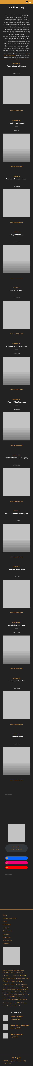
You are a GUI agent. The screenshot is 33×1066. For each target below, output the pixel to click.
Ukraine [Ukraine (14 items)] (24, 999)
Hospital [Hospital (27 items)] (6, 984)
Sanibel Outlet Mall (17, 1016)
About (5, 921)
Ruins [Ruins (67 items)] (12, 996)
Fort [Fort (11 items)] (4, 978)
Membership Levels (9, 918)
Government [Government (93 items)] (9, 981)
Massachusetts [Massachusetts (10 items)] (17, 987)
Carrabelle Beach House (16, 569)
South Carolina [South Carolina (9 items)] (6, 999)
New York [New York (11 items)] (14, 989)
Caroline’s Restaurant (16, 123)
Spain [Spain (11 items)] (19, 999)
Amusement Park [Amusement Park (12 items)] (8, 970)
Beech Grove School (17, 1034)
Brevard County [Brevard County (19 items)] (19, 970)
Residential (16, 176)
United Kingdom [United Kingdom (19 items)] (8, 1003)
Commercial (16, 63)
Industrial (6, 934)
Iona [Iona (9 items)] (16, 984)
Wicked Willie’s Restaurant (16, 402)
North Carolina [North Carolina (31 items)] (22, 989)
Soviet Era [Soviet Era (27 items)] (14, 999)
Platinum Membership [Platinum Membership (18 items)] (10, 994)
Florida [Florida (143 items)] (23, 975)
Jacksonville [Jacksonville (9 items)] (24, 984)
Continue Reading (16, 110)
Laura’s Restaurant (16, 737)
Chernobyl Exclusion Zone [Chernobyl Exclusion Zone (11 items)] (16, 972)
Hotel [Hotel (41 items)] (12, 984)
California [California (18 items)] (6, 972)
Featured (6, 928)
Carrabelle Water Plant (16, 625)
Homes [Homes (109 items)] (19, 981)
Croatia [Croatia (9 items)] (11, 976)
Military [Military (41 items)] (25, 987)
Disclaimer (6, 943)
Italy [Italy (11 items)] (19, 984)
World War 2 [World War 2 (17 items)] (16, 1006)
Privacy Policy (7, 940)
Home (5, 915)
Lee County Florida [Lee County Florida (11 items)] (8, 987)
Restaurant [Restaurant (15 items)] (6, 997)
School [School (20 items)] (18, 997)
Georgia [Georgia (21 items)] (18, 978)
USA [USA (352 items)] (17, 1002)
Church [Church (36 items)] (5, 976)
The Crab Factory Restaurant (16, 346)
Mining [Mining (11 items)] (4, 989)
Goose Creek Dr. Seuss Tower (20, 1025)
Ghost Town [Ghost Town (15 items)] (25, 978)
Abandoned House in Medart (16, 179)
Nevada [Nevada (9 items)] (9, 989)
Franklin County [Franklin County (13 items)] (10, 978)
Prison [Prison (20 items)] (28, 994)
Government (16, 622)
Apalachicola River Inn (17, 681)
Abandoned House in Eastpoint (16, 514)
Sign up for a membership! (16, 848)
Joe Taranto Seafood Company (16, 458)
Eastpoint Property (16, 290)
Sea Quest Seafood (16, 235)
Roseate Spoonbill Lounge (16, 66)
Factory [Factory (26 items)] (16, 976)
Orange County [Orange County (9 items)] (6, 991)
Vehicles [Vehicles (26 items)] (23, 1003)
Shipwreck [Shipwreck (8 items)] (23, 997)
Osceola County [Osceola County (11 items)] (15, 991)
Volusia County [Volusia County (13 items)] (7, 1006)
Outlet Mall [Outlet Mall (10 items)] (23, 991)
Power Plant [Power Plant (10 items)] (21, 994)
